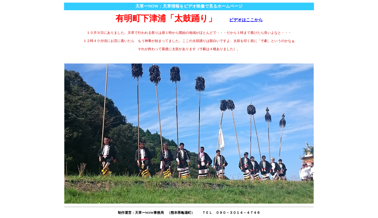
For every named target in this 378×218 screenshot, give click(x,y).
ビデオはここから (246, 20)
